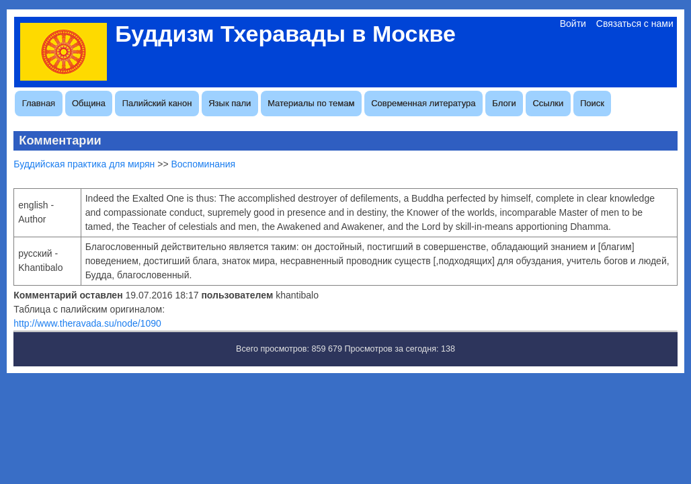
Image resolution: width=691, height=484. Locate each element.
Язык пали (229, 103)
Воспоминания (203, 164)
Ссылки (547, 103)
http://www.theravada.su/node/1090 (87, 323)
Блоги (504, 103)
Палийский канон (157, 103)
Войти (573, 23)
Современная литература (423, 103)
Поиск (592, 103)
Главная (38, 103)
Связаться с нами (635, 23)
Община (89, 103)
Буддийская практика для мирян (84, 164)
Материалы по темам (311, 103)
